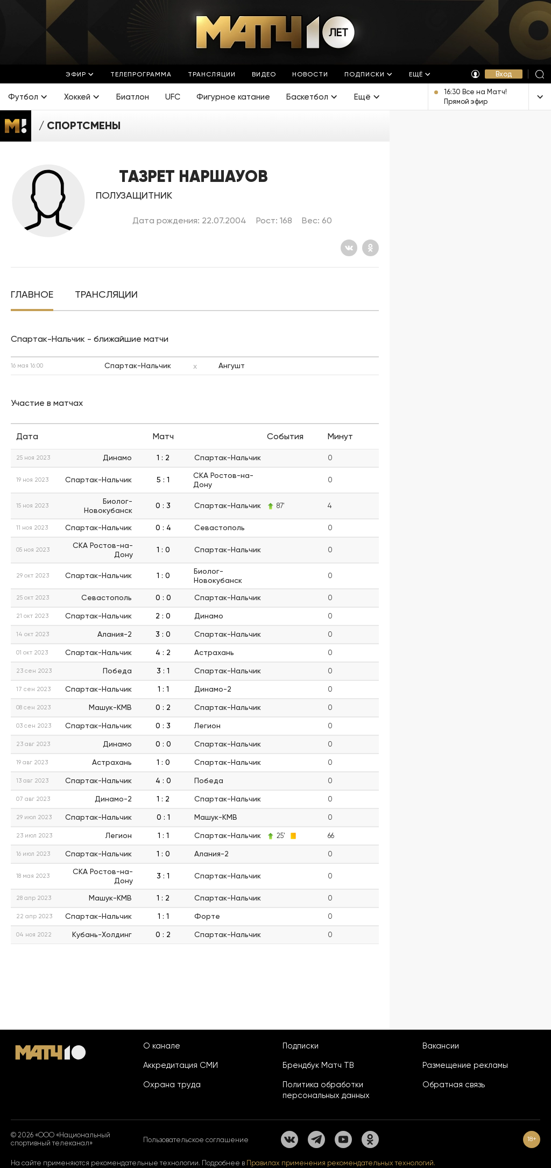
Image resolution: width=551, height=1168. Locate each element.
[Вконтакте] (349, 248)
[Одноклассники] (370, 248)
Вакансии (440, 1046)
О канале (161, 1046)
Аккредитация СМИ (180, 1065)
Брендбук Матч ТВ (318, 1065)
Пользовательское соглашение (196, 1140)
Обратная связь (453, 1084)
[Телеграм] (316, 1139)
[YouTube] (343, 1139)
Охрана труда (172, 1084)
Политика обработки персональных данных (326, 1090)
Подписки (300, 1046)
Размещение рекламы (465, 1065)
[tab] (32, 294)
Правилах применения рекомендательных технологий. (340, 1163)
